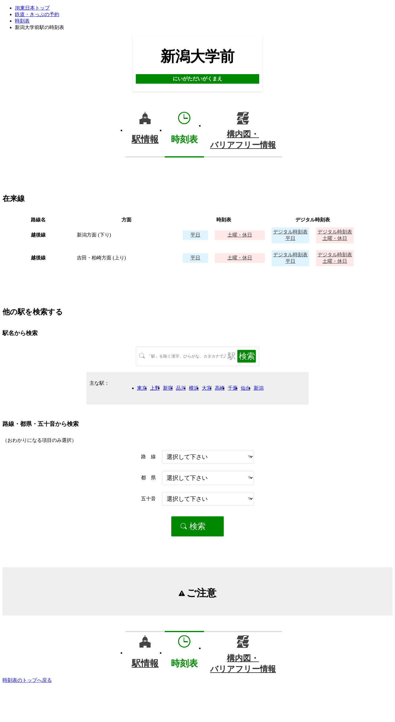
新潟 (259, 388)
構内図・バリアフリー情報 (243, 139)
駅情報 (145, 139)
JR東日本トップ (32, 7)
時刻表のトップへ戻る (27, 680)
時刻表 (22, 20)
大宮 (207, 388)
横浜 (194, 388)
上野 (155, 388)
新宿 (168, 388)
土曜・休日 (239, 234)
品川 (181, 388)
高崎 (220, 388)
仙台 (246, 388)
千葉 (233, 388)
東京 (142, 388)
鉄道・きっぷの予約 (37, 14)
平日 (195, 234)
